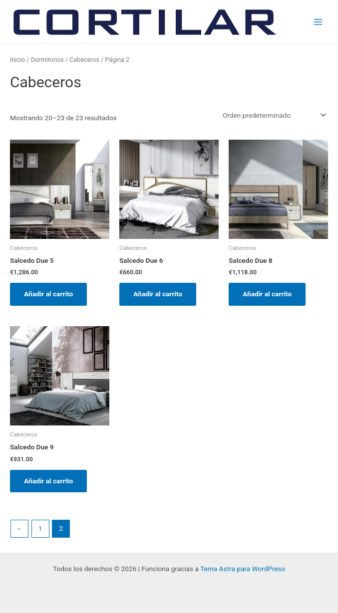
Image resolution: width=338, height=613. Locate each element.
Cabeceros (84, 59)
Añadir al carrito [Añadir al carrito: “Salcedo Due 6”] (157, 294)
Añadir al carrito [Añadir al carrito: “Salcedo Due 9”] (48, 481)
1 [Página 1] (40, 528)
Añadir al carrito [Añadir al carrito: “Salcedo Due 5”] (48, 294)
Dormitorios (47, 59)
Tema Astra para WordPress (242, 569)
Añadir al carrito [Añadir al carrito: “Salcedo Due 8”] (267, 294)
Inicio (17, 59)
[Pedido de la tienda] (272, 115)
